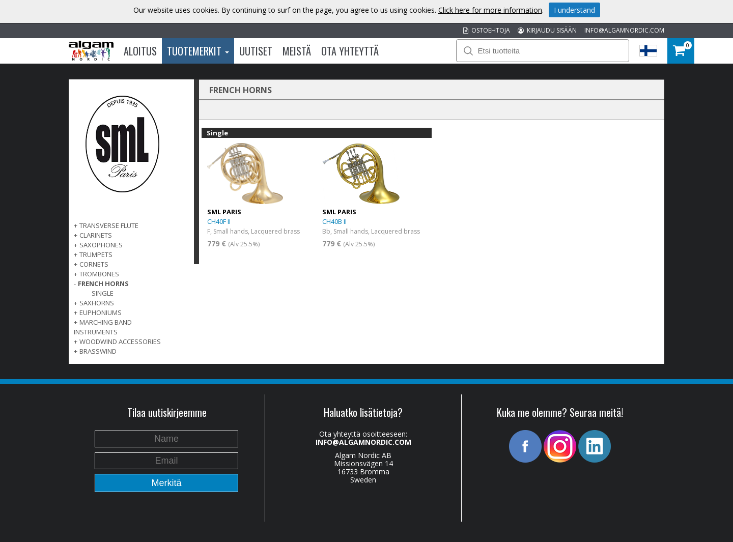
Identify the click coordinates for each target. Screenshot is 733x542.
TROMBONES (99, 273)
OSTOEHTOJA (486, 30)
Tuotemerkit (198, 51)
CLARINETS (95, 235)
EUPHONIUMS (100, 312)
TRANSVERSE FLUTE (108, 225)
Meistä (297, 51)
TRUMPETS (95, 254)
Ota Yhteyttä (350, 51)
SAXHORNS (96, 302)
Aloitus (140, 51)
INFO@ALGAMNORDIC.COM (624, 30)
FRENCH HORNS (103, 283)
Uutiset (255, 51)
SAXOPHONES (101, 244)
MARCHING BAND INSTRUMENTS (103, 327)
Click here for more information (490, 10)
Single (103, 293)
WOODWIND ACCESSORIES (120, 341)
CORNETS (93, 264)
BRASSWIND (98, 351)
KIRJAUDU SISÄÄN (547, 30)
